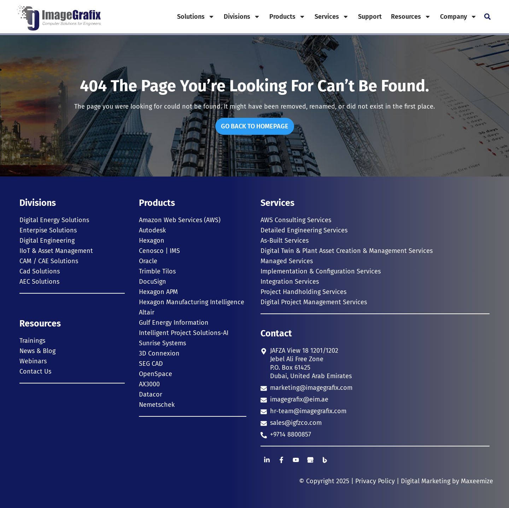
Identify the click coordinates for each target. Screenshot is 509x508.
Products (287, 16)
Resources (411, 16)
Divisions (242, 16)
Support (370, 17)
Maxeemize (477, 481)
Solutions (196, 16)
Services (332, 16)
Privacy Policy (375, 481)
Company (458, 16)
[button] (487, 17)
